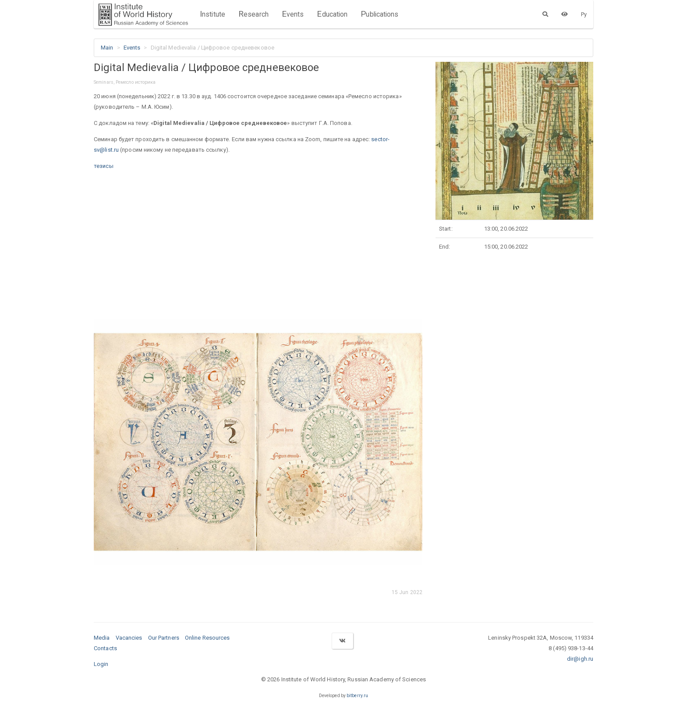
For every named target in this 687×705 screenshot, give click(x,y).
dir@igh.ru (580, 658)
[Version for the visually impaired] (564, 14)
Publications (379, 14)
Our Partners (163, 637)
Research (253, 14)
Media (102, 637)
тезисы (103, 166)
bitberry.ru (357, 695)
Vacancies (129, 637)
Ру (584, 14)
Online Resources (207, 637)
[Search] (545, 14)
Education (332, 14)
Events (293, 14)
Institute (212, 14)
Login (101, 664)
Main (107, 47)
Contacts (105, 648)
